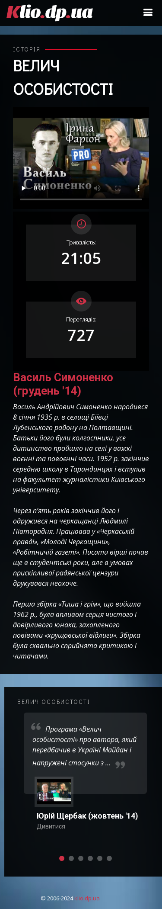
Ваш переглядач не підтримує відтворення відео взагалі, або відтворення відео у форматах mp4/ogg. (81, 158)
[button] (61, 858)
